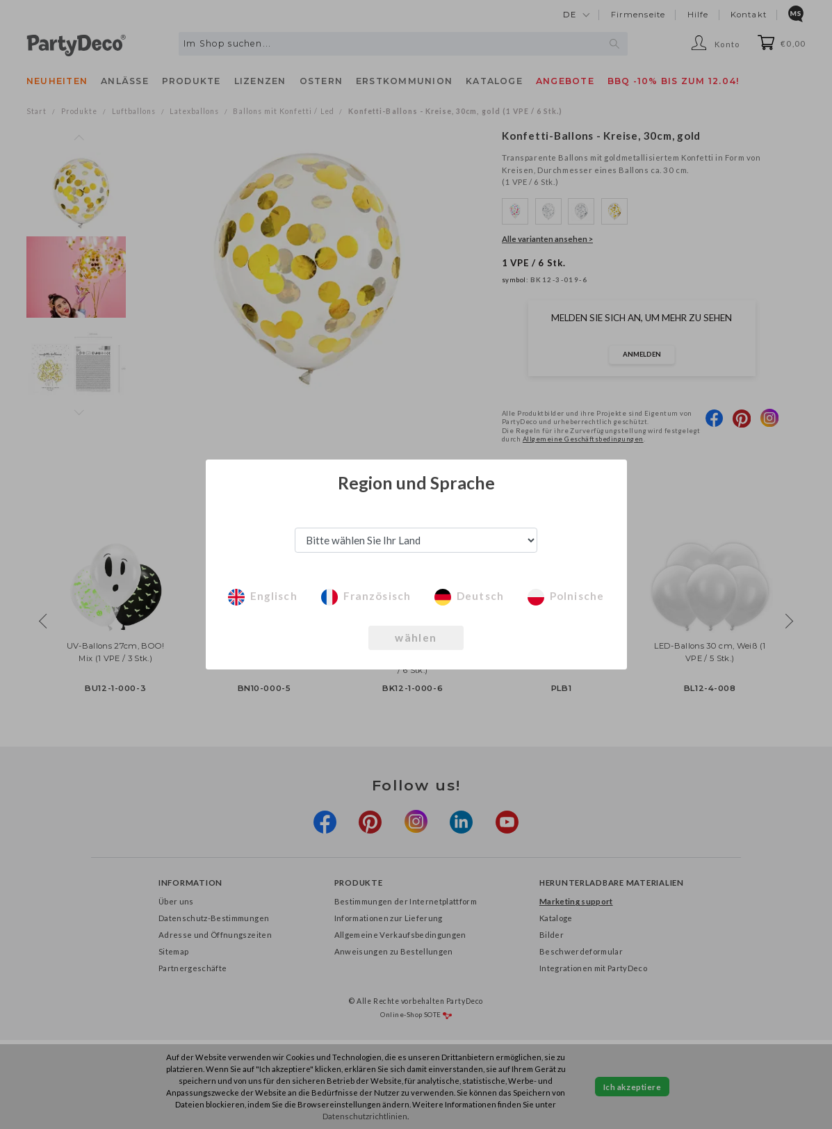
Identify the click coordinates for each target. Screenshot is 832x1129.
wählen (416, 637)
